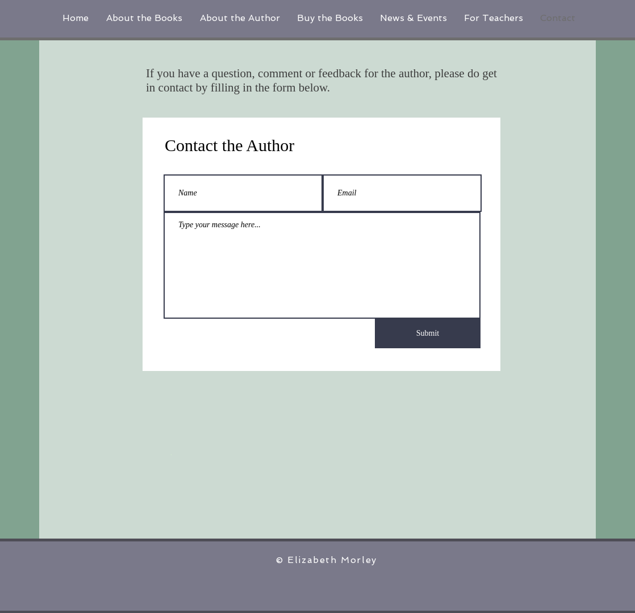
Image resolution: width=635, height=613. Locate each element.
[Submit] (428, 333)
